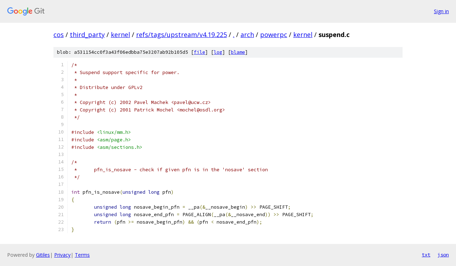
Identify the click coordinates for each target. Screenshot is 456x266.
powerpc (273, 34)
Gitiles (43, 254)
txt (426, 254)
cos (58, 34)
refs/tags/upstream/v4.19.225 (181, 34)
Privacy (62, 254)
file (199, 52)
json (443, 254)
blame (238, 52)
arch (247, 34)
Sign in (441, 11)
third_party (87, 34)
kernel (120, 34)
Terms (82, 254)
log (218, 52)
